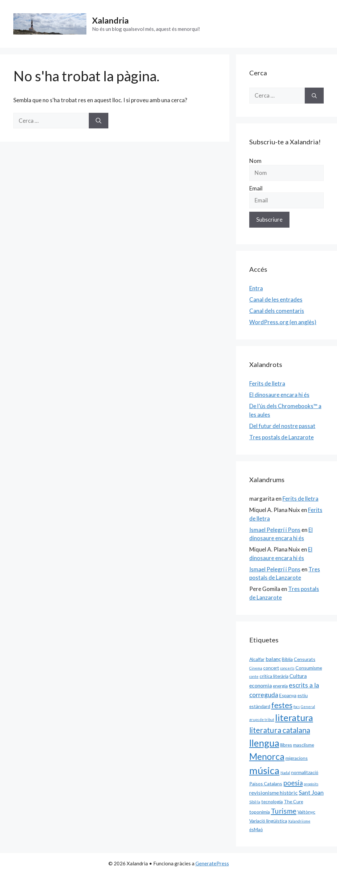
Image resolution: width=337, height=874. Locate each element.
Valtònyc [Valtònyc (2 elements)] (306, 812)
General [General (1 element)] (308, 706)
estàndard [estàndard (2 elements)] (259, 706)
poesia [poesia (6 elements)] (293, 783)
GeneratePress (212, 863)
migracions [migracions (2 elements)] (296, 758)
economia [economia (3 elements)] (260, 685)
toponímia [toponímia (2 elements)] (259, 812)
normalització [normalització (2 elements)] (304, 772)
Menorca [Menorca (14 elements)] (266, 756)
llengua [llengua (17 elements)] (264, 743)
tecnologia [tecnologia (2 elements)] (272, 801)
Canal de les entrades (275, 299)
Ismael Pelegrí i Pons (274, 529)
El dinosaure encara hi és (279, 394)
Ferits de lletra (267, 383)
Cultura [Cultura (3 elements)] (298, 676)
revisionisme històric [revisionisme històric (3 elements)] (273, 792)
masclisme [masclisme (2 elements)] (303, 745)
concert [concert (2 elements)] (271, 668)
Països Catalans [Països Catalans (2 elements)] (265, 783)
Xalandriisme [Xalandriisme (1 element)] (299, 821)
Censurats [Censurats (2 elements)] (304, 659)
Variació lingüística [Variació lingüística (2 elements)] (268, 821)
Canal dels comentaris (276, 310)
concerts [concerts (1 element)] (287, 668)
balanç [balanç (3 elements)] (273, 659)
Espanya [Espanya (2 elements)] (287, 695)
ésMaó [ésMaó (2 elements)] (256, 829)
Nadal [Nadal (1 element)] (285, 772)
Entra (256, 288)
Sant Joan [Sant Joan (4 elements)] (311, 792)
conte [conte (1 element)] (254, 676)
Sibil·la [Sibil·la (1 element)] (254, 802)
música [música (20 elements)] (264, 770)
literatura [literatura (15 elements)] (294, 717)
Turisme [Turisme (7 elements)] (283, 811)
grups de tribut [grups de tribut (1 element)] (261, 719)
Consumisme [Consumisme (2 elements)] (308, 668)
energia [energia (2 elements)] (280, 686)
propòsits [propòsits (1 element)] (311, 784)
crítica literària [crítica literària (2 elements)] (274, 676)
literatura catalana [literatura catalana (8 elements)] (279, 730)
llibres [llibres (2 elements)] (286, 745)
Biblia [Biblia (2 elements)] (287, 659)
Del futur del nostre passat (282, 425)
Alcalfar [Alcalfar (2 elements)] (257, 659)
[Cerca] (98, 121)
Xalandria (110, 20)
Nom (255, 160)
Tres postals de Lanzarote (281, 437)
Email (256, 188)
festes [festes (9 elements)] (281, 705)
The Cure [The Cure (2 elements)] (293, 801)
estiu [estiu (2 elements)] (302, 695)
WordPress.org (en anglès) (282, 322)
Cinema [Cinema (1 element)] (255, 668)
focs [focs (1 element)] (296, 706)
